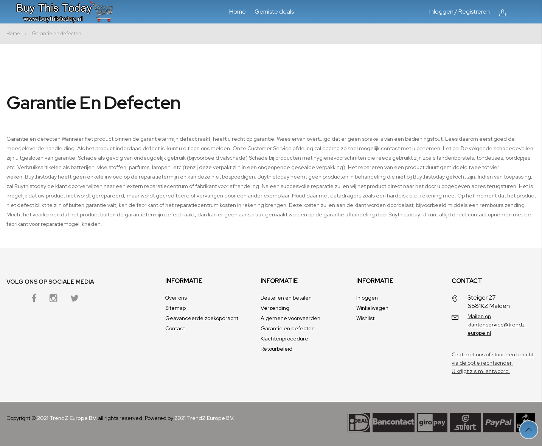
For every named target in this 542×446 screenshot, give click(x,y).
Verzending (275, 308)
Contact (175, 328)
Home (237, 12)
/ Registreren (472, 12)
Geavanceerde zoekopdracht (201, 318)
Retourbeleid (276, 348)
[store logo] (66, 11)
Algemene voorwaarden (290, 318)
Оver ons (176, 297)
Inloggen (441, 12)
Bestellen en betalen (286, 297)
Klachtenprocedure (284, 338)
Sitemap (175, 308)
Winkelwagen (372, 308)
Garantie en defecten (288, 328)
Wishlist (365, 318)
